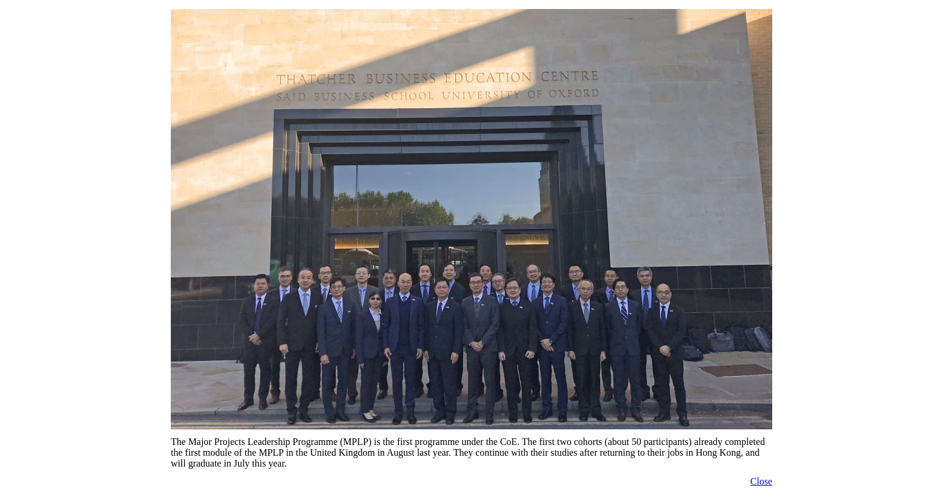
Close (761, 481)
